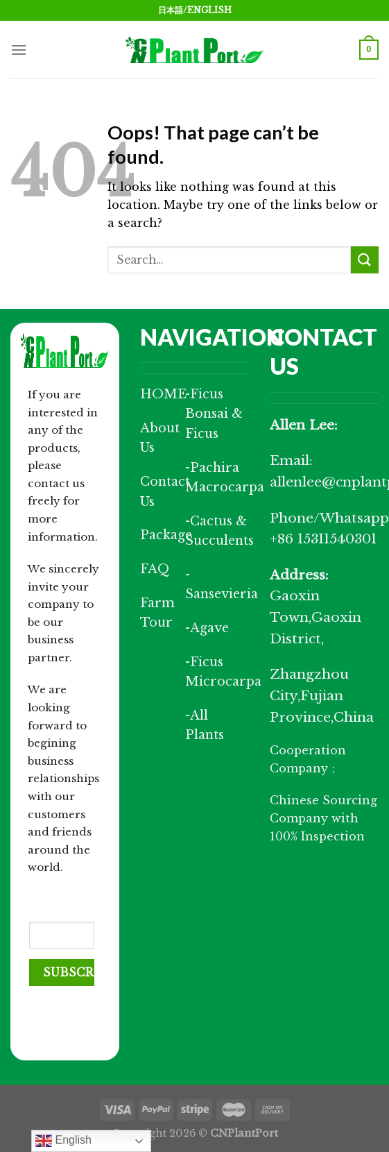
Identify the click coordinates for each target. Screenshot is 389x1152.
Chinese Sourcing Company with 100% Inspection (323, 817)
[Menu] (18, 50)
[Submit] (365, 259)
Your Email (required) (59, 901)
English (63, 1141)
